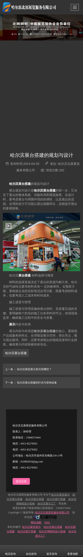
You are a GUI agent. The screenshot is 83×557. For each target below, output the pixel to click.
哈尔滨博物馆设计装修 (52, 531)
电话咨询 (10, 550)
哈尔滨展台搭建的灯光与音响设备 (30, 382)
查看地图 (72, 550)
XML (47, 522)
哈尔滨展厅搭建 (26, 531)
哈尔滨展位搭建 (53, 527)
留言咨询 (51, 550)
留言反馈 (21, 481)
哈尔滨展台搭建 (45, 331)
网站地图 (36, 522)
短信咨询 (31, 550)
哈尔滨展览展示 (31, 527)
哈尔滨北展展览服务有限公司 (52, 512)
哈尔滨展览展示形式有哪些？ (27, 369)
